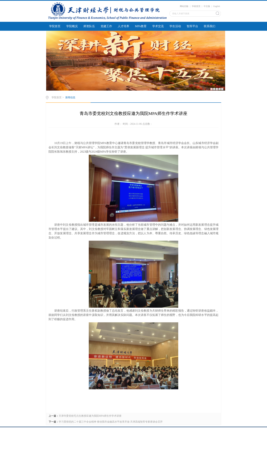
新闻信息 (70, 97)
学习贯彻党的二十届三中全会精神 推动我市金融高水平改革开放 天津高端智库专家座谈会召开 (111, 421)
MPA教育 (141, 26)
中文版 (207, 6)
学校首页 (196, 6)
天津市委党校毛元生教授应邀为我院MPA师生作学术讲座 (90, 416)
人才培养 (123, 26)
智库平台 (192, 26)
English (216, 6)
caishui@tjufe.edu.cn (133, 441)
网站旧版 (184, 6)
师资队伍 (89, 26)
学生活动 (175, 26)
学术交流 (158, 26)
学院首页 (54, 26)
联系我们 (209, 26)
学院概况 (72, 26)
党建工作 (106, 26)
